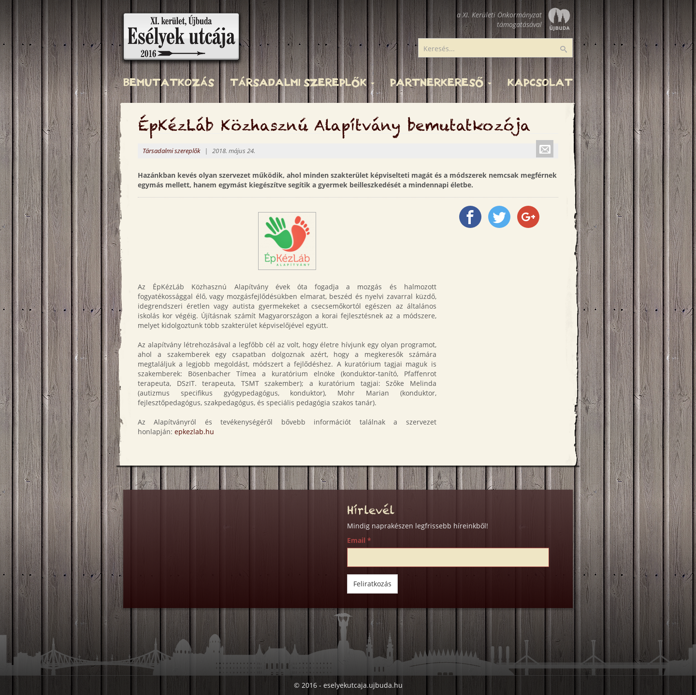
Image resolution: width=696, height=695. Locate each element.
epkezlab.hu (194, 431)
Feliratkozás (372, 583)
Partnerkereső (441, 82)
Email (359, 540)
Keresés (570, 49)
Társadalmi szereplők (302, 82)
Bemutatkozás (168, 82)
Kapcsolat (540, 82)
